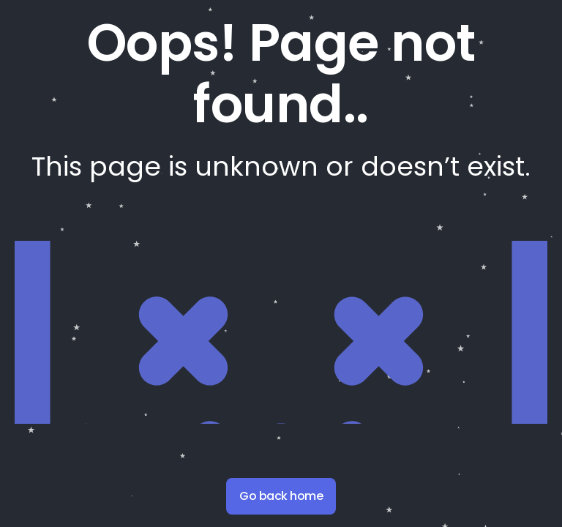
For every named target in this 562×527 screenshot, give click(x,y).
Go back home (281, 495)
